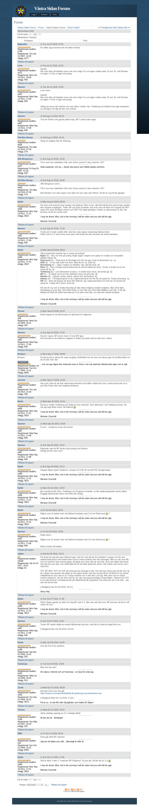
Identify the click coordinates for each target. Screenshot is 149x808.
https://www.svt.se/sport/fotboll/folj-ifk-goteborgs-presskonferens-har (71, 693)
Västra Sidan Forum (52, 8)
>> (39, 34)
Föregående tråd (108, 28)
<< (30, 34)
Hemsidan (44, 14)
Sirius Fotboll (73, 28)
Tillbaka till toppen (26, 62)
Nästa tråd (122, 28)
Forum (55, 14)
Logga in (34, 14)
